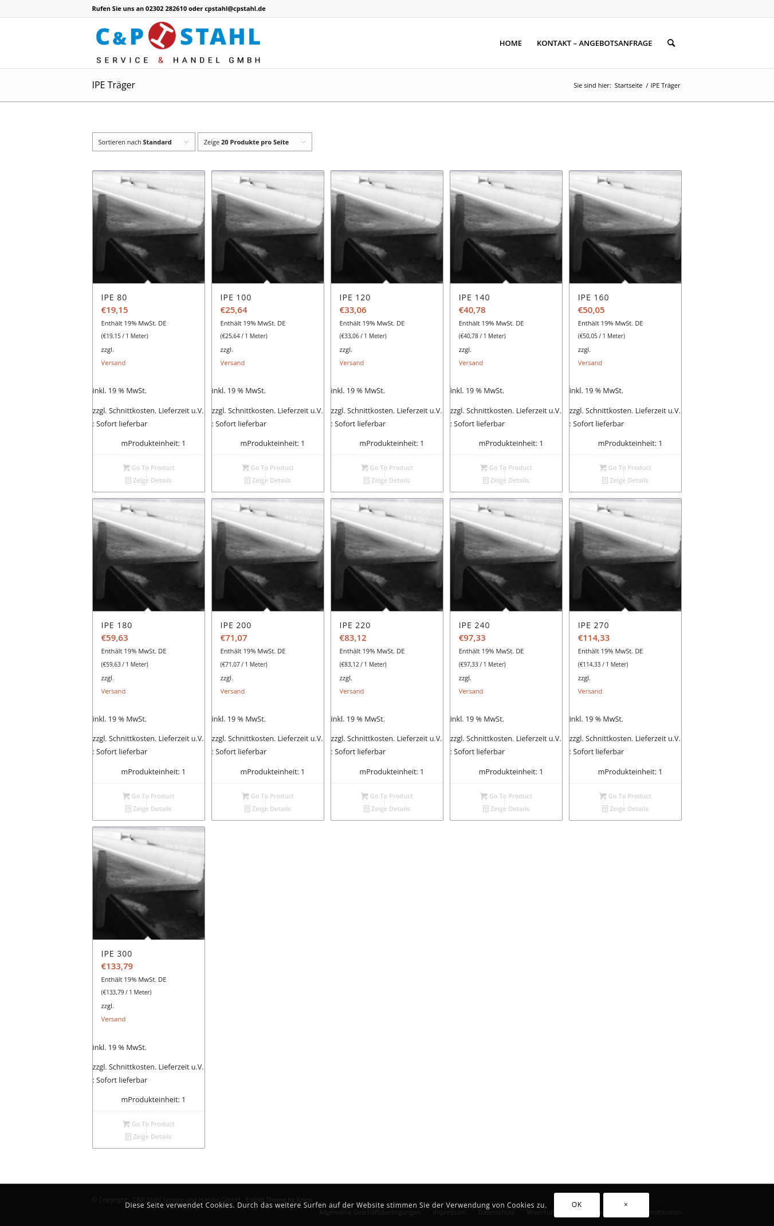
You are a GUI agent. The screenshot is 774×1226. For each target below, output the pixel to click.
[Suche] (671, 43)
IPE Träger (114, 85)
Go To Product (149, 467)
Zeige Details (148, 480)
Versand (113, 362)
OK (577, 1204)
